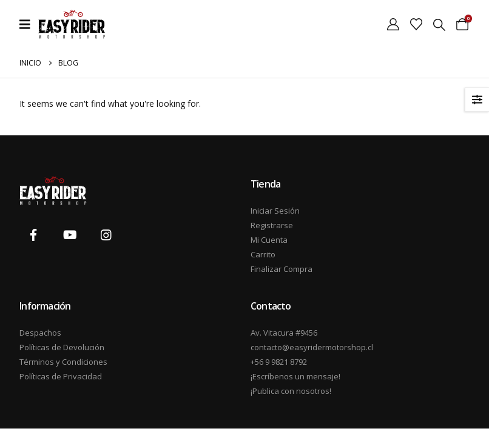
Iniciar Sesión (275, 210)
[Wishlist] (416, 24)
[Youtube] (70, 235)
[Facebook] (33, 235)
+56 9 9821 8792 (279, 361)
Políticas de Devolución (61, 347)
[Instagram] (106, 235)
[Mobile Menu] (28, 24)
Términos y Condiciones (63, 361)
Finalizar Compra (281, 268)
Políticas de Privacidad (60, 376)
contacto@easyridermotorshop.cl (305, 347)
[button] (439, 25)
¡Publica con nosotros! (291, 390)
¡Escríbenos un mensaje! (295, 376)
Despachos (40, 332)
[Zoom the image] (53, 183)
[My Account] (393, 24)
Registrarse (272, 225)
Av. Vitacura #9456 (284, 332)
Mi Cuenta (269, 239)
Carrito (263, 254)
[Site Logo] (72, 24)
